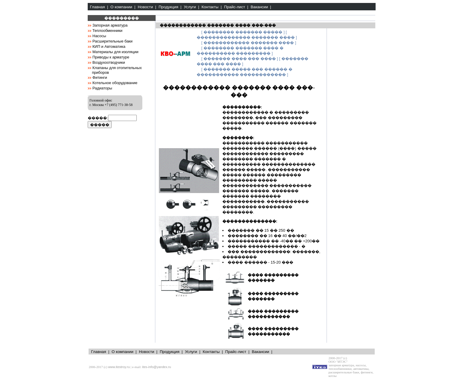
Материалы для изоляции (115, 52)
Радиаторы (102, 88)
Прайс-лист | (236, 7)
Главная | (99, 7)
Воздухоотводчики (108, 62)
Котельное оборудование (114, 83)
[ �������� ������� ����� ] (243, 32)
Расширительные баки (112, 41)
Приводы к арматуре (110, 57)
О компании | (122, 7)
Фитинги (99, 77)
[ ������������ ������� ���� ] (248, 42)
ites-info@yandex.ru (156, 367)
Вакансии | (261, 7)
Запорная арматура (110, 25)
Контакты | (211, 7)
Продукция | (170, 7)
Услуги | (191, 7)
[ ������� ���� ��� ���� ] (239, 58)
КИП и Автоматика (108, 46)
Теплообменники (107, 30)
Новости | (147, 7)
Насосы (99, 36)
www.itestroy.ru (119, 367)
